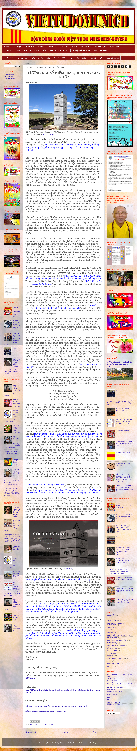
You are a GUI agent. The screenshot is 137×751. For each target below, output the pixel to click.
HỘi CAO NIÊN (112, 638)
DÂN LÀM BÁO (112, 694)
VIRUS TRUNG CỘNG (114, 663)
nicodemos (82, 743)
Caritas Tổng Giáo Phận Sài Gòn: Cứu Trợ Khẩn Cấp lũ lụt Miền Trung (124, 590)
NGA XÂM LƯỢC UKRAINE (116, 645)
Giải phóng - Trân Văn (122, 430)
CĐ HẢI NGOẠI (112, 620)
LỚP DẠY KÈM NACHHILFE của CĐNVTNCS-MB (9, 76)
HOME (6, 46)
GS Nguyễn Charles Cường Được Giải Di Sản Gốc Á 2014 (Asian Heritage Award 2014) (124, 488)
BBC (108, 697)
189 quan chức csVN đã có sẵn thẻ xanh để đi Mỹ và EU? (16, 325)
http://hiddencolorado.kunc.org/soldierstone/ (45, 711)
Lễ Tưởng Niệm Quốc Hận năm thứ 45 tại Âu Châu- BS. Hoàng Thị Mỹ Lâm (124, 421)
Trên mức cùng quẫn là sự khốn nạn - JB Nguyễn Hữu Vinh (124, 443)
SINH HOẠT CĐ (112, 650)
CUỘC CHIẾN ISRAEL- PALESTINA (118, 635)
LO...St (15, 348)
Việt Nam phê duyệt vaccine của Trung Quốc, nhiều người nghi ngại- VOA (124, 600)
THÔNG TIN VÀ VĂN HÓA (116, 692)
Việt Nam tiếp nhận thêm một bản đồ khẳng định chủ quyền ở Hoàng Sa (124, 560)
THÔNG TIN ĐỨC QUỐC (115, 705)
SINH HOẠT (16, 47)
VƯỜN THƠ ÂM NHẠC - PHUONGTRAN (115, 679)
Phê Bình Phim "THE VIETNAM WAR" (122, 409)
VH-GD (109, 661)
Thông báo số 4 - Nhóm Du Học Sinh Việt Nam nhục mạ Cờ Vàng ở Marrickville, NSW (119, 402)
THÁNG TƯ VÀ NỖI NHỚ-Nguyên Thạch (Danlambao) (11, 453)
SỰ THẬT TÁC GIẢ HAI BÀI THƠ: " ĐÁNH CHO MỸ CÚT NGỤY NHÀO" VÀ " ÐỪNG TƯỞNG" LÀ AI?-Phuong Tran (12, 492)
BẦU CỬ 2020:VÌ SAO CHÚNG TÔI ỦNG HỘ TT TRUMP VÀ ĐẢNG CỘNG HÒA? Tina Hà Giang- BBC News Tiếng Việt (124, 478)
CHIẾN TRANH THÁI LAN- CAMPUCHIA (116, 624)
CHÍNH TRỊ (52, 47)
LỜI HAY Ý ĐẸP (112, 643)
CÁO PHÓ (110, 618)
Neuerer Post (30, 732)
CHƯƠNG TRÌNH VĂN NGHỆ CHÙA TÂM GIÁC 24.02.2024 (16, 312)
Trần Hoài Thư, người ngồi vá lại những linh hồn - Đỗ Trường (16, 511)
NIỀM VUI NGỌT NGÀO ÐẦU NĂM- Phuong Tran (16, 403)
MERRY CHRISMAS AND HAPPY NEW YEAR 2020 (124, 578)
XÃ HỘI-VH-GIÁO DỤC (12, 51)
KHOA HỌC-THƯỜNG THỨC (35, 51)
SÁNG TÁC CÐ (59, 58)
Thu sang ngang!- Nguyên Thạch (15, 461)
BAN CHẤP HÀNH (100, 51)
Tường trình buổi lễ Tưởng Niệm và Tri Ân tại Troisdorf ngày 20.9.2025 (119, 364)
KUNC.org (48, 134)
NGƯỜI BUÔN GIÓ (113, 702)
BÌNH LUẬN (64, 47)
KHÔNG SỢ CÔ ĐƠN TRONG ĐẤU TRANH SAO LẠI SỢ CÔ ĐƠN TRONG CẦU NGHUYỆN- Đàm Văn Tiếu (124, 551)
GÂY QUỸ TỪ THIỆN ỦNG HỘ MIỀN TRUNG (16, 617)
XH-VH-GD (51, 724)
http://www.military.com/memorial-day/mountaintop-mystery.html (56, 706)
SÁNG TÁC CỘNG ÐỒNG (81, 47)
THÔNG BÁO (9, 58)
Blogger (95, 743)
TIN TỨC (41, 47)
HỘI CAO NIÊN (115, 47)
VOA (108, 699)
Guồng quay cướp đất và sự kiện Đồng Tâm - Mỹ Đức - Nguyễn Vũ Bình (11, 482)
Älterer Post (97, 732)
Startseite (64, 732)
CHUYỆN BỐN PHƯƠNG (81, 51)
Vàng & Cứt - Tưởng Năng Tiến (16, 547)
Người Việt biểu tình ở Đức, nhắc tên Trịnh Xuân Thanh (16, 575)
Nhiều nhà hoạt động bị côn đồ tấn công (16, 472)
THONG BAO (29, 46)
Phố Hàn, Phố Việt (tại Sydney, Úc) (16, 627)
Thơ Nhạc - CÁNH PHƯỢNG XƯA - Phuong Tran (16, 429)
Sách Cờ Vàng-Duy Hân (123, 452)
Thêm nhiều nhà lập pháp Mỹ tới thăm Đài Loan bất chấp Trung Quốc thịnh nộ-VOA (124, 528)
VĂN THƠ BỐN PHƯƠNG (59, 51)
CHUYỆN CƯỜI (100, 47)
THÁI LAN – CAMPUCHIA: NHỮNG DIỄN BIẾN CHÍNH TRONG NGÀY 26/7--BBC (117, 571)
